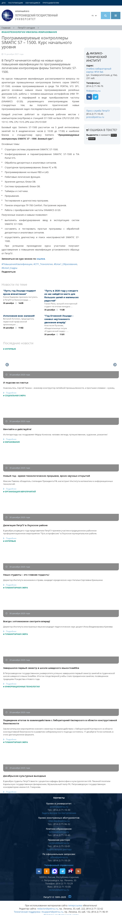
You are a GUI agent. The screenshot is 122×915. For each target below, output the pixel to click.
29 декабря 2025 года (18, 660)
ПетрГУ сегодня (26, 27)
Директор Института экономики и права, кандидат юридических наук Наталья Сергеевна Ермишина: (53, 580)
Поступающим (15, 3)
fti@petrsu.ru (93, 90)
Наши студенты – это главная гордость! (26, 574)
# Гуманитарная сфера (15, 587)
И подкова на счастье (15, 382)
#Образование (47, 31)
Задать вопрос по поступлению (59, 813)
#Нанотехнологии (14, 31)
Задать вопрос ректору (58, 849)
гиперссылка (75, 905)
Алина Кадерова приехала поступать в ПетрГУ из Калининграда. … (20, 298)
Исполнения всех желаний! (19, 315)
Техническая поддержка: (27, 911)
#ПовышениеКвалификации (17, 264)
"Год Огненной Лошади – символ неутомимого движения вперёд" (58, 319)
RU (94, 15)
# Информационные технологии (21, 686)
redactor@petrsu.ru (47, 908)
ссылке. (41, 258)
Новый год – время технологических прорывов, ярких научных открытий (46, 475)
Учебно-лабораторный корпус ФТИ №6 (98, 70)
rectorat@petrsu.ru (59, 843)
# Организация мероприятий (19, 491)
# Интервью (9, 349)
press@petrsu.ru (95, 117)
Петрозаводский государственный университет (30, 15)
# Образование (11, 442)
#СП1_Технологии (43, 264)
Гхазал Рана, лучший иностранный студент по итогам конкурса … (60, 305)
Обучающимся (32, 3)
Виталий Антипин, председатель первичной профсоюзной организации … (18, 321)
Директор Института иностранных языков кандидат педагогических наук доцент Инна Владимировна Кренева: (58, 626)
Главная (6, 27)
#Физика (32, 31)
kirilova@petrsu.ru (59, 831)
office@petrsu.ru (59, 857)
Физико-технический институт (96, 56)
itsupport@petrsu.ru (52, 911)
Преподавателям (51, 3)
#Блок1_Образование (65, 264)
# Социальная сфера (14, 395)
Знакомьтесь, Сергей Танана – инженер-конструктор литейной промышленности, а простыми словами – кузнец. (59, 387)
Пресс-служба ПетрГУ (98, 110)
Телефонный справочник (59, 865)
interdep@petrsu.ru (59, 820)
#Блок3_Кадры (9, 267)
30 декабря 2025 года (18, 374)
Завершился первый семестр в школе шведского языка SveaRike (41, 667)
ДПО (4, 3)
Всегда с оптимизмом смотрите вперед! (26, 621)
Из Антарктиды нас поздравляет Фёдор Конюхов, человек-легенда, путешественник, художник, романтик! (55, 434)
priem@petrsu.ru (59, 806)
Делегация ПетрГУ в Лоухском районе (25, 525)
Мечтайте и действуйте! (17, 429)
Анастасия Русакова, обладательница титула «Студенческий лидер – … (56, 328)
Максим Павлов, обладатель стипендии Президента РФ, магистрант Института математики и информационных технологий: (58, 483)
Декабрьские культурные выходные (24, 775)
